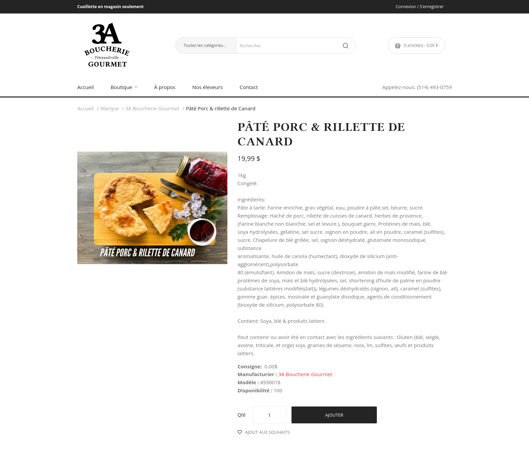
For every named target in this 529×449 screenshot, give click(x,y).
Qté (242, 415)
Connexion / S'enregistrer (420, 6)
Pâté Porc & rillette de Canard (220, 108)
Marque (109, 108)
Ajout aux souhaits (267, 432)
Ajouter (334, 415)
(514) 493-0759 (434, 87)
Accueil (85, 108)
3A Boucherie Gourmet (152, 108)
